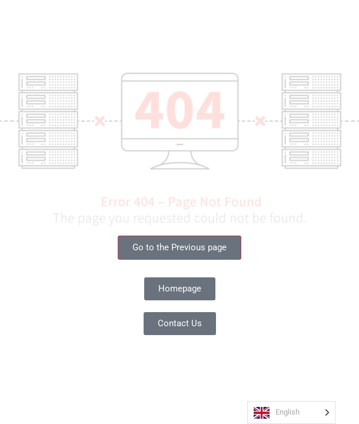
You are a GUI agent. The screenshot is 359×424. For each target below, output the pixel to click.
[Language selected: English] (291, 412)
